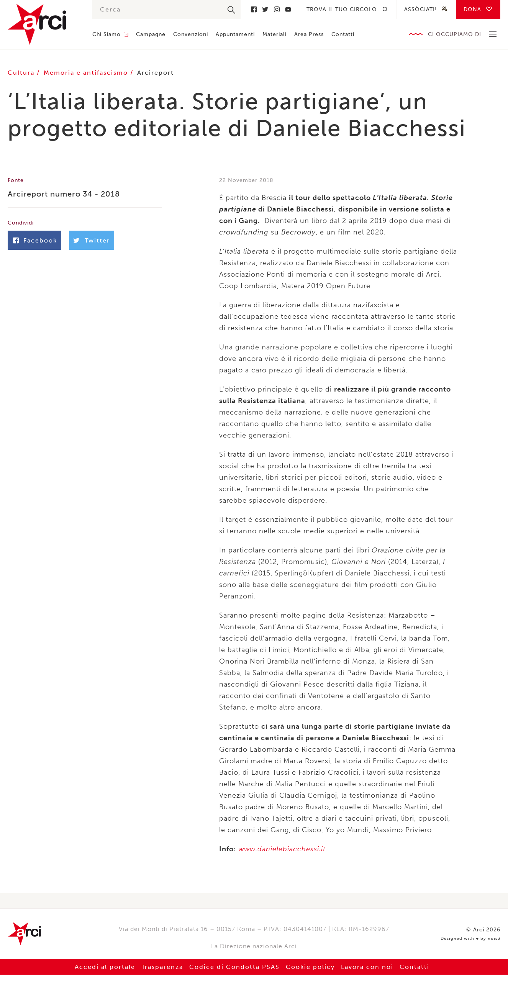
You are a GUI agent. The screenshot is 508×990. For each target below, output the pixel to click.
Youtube (288, 9)
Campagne (151, 34)
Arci (42, 24)
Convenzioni (190, 34)
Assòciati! (420, 9)
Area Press (309, 34)
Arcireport (155, 72)
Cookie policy (310, 966)
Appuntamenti (235, 34)
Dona (472, 9)
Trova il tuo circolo (341, 9)
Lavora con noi (367, 966)
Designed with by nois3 (470, 938)
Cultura (22, 72)
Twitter (265, 9)
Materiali (274, 34)
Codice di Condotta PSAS (234, 966)
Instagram (276, 9)
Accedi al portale (105, 966)
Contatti (342, 34)
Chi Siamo (106, 34)
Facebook (253, 9)
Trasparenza (162, 966)
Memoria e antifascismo (87, 72)
